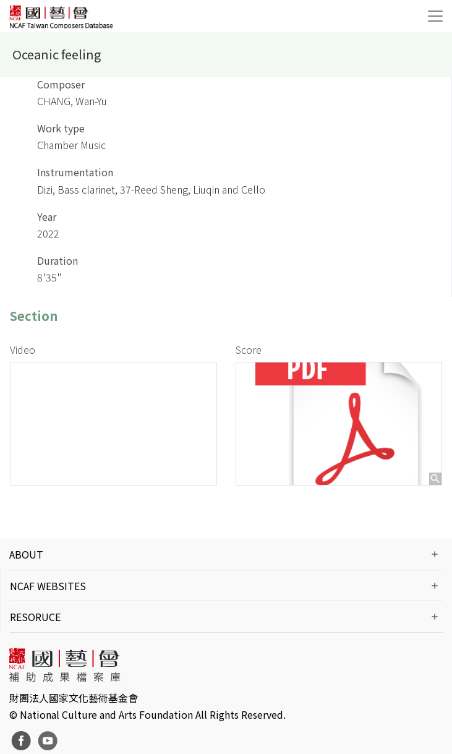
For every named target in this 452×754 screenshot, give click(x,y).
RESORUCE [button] (35, 616)
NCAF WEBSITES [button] (48, 585)
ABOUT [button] (26, 554)
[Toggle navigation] (435, 16)
